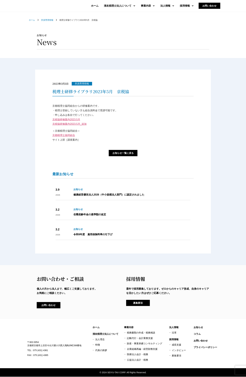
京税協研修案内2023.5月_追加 (69, 124)
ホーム (95, 5)
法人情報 (167, 5)
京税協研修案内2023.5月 (66, 119)
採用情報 (187, 5)
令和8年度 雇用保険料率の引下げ (92, 234)
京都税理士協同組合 (63, 135)
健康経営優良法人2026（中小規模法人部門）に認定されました (108, 194)
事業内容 (148, 5)
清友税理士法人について (120, 5)
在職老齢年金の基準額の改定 (89, 214)
